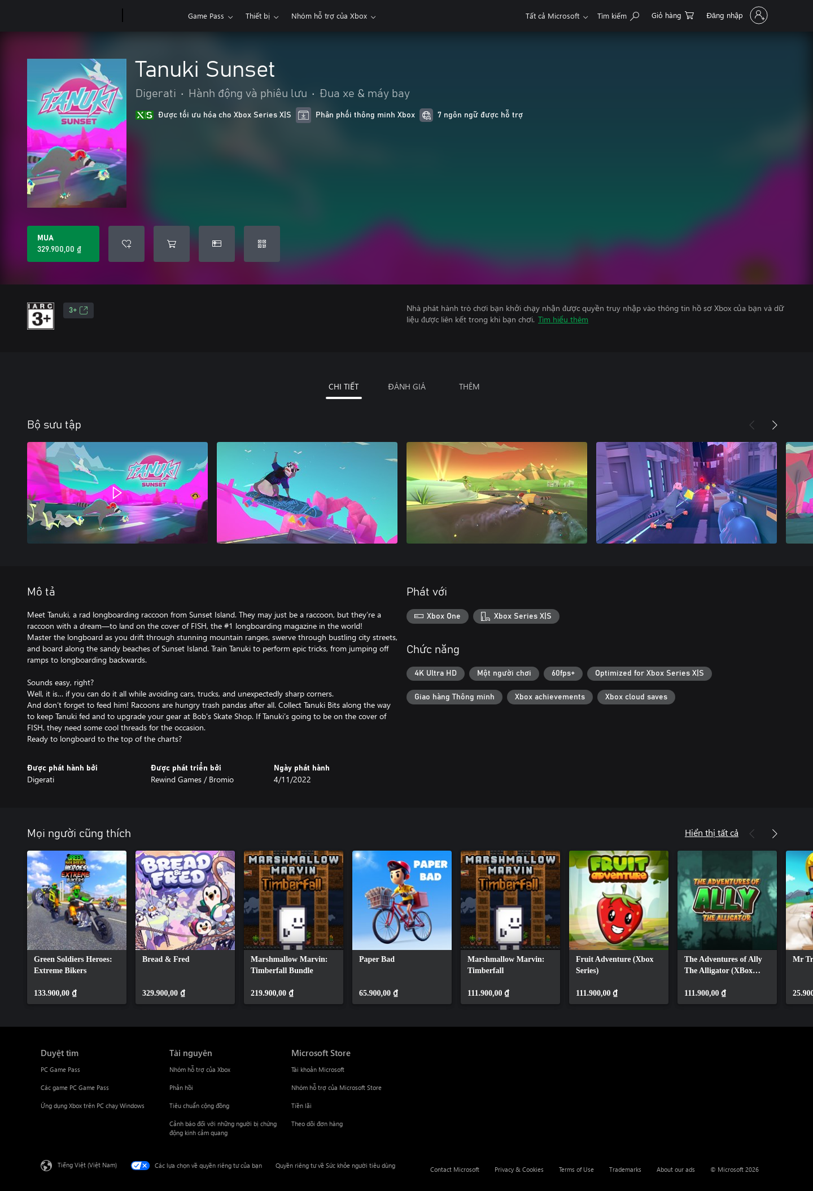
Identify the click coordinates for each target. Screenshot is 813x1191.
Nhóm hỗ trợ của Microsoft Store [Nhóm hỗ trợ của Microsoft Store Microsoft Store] (336, 1087)
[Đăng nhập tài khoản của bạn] (736, 15)
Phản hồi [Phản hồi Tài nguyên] (181, 1087)
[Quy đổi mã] (262, 244)
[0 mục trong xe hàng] (673, 14)
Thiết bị (258, 15)
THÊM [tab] (469, 386)
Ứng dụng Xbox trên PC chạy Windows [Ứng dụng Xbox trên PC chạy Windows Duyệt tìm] (93, 1105)
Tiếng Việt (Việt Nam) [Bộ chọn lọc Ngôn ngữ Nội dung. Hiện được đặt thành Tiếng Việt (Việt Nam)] (87, 1164)
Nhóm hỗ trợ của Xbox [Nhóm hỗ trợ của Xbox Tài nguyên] (199, 1069)
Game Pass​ (206, 15)
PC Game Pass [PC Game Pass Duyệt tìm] (60, 1069)
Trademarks (625, 1169)
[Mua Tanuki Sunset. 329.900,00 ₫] (63, 244)
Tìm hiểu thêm (563, 319)
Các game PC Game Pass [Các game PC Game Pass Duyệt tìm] (75, 1087)
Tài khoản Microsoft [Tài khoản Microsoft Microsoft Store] (317, 1069)
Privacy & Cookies (519, 1169)
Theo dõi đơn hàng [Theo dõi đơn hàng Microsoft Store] (317, 1123)
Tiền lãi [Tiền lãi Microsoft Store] (301, 1105)
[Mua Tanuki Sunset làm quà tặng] (217, 244)
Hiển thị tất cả (711, 832)
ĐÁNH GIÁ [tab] (406, 386)
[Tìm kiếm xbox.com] (618, 14)
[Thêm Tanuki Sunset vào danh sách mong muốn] (126, 244)
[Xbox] (154, 16)
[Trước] (752, 425)
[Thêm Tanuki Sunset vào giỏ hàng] (172, 244)
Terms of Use (576, 1169)
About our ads (676, 1169)
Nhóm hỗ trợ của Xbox (329, 15)
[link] (76, 927)
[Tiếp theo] (774, 425)
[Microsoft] (79, 16)
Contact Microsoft (454, 1169)
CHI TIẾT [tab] (344, 386)
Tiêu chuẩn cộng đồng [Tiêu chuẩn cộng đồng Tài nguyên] (199, 1105)
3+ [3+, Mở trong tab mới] (78, 310)
